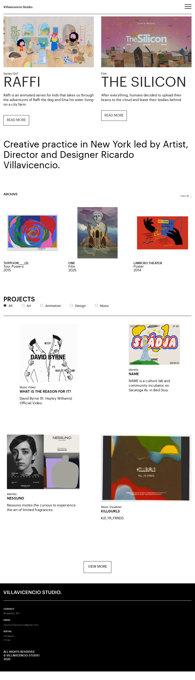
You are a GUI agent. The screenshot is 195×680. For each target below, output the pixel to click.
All (10, 307)
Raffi (22, 82)
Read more (16, 120)
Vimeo (7, 648)
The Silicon (143, 82)
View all (185, 196)
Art (29, 307)
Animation (53, 307)
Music (104, 307)
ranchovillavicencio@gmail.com (23, 633)
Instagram (9, 644)
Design (80, 307)
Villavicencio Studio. (20, 7)
